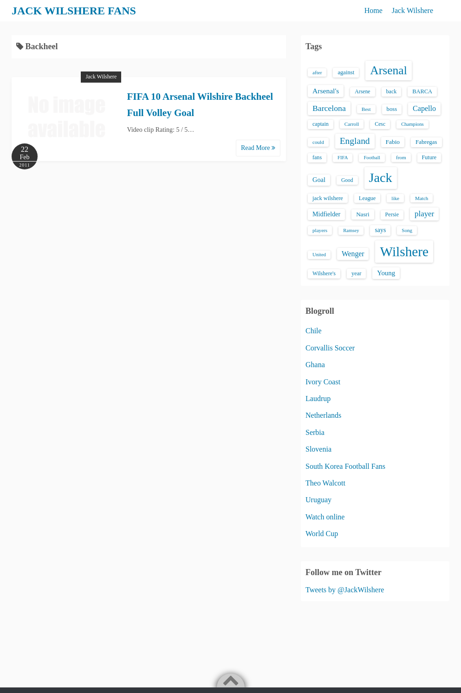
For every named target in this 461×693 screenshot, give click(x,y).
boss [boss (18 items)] (392, 109)
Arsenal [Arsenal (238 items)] (388, 70)
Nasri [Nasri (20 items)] (362, 214)
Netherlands (323, 415)
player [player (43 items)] (424, 213)
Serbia (315, 432)
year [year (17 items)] (356, 273)
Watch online (324, 517)
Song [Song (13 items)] (407, 230)
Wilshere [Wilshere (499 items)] (404, 251)
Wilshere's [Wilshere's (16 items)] (324, 273)
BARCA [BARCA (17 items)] (422, 91)
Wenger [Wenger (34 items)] (353, 254)
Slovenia (318, 449)
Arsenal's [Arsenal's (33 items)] (325, 91)
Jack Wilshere (412, 10)
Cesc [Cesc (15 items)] (380, 124)
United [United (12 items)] (319, 254)
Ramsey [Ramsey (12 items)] (351, 230)
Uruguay (318, 500)
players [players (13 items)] (319, 230)
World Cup (321, 534)
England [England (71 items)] (355, 141)
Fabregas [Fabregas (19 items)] (426, 142)
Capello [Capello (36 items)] (424, 108)
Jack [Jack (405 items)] (380, 177)
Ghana (315, 365)
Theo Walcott (325, 483)
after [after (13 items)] (317, 72)
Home (373, 10)
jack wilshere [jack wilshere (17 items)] (327, 198)
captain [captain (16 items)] (320, 124)
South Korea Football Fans (345, 466)
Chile (313, 331)
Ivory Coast (322, 382)
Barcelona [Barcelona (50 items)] (329, 108)
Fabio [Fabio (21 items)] (393, 141)
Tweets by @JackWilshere (344, 590)
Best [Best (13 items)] (366, 109)
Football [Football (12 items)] (372, 157)
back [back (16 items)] (391, 91)
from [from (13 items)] (401, 157)
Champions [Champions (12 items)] (412, 124)
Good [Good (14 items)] (347, 180)
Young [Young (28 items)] (386, 273)
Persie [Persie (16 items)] (392, 214)
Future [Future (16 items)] (429, 157)
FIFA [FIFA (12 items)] (343, 157)
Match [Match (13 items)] (421, 198)
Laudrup (318, 398)
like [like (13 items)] (395, 198)
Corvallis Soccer (330, 348)
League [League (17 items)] (367, 198)
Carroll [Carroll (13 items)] (351, 124)
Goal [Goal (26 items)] (318, 179)
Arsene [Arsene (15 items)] (362, 92)
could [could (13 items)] (318, 142)
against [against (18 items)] (346, 72)
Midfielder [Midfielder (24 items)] (326, 214)
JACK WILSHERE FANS (74, 11)
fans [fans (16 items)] (317, 157)
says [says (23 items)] (380, 230)
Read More (258, 147)
